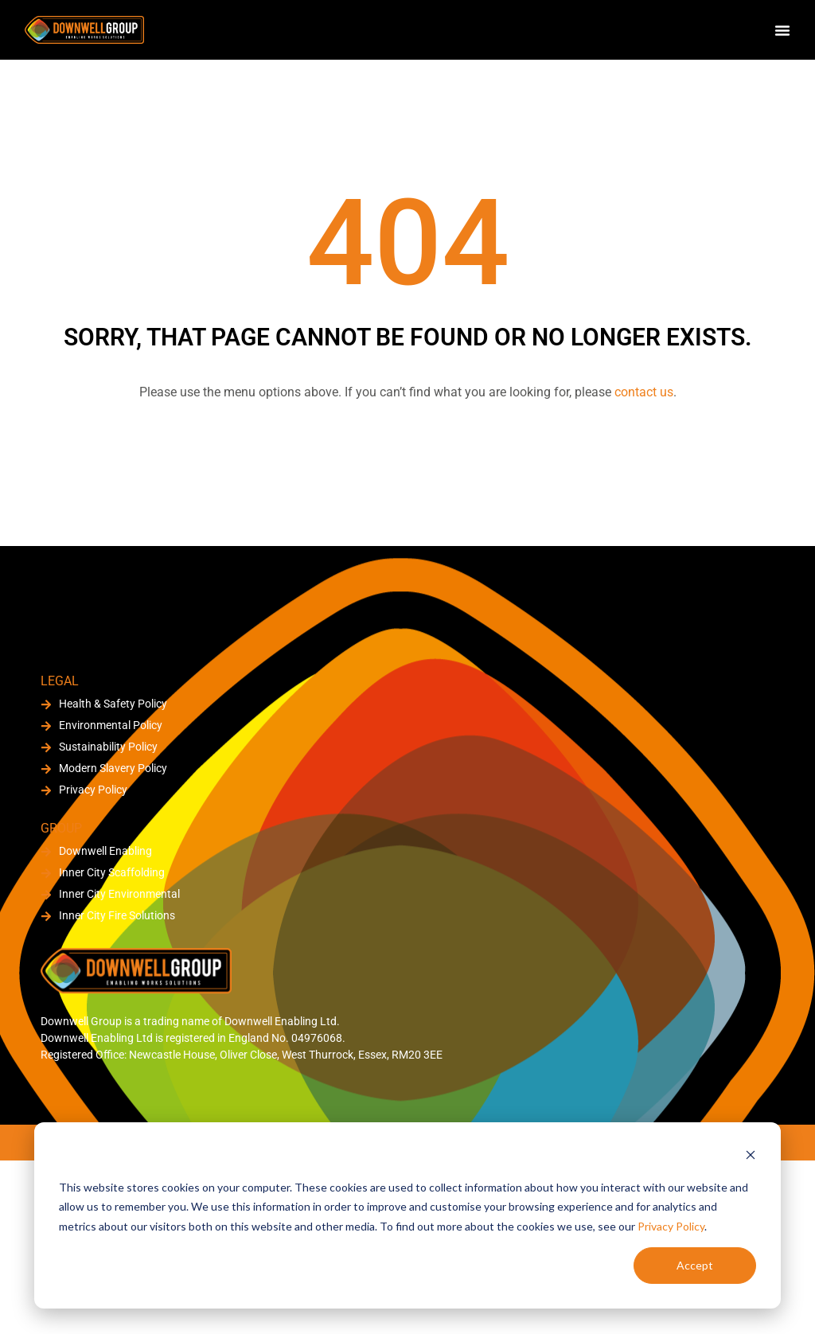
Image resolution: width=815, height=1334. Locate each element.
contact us (643, 392)
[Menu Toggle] (782, 30)
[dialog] (407, 1215)
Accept (695, 1265)
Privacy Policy (671, 1226)
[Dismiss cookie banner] (750, 1157)
